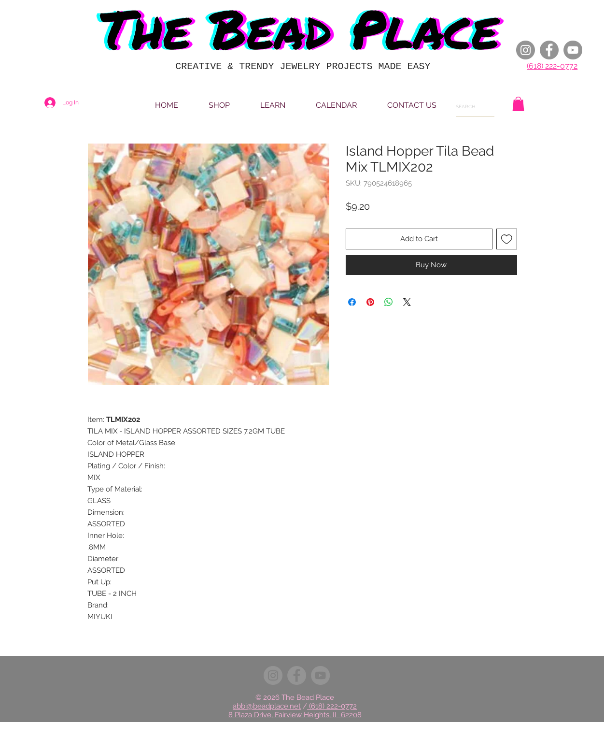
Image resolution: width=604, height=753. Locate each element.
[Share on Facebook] (352, 302)
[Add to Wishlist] (506, 239)
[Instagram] (525, 50)
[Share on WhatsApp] (388, 302)
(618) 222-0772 (552, 66)
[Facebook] (549, 50)
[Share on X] (407, 302)
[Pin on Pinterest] (370, 302)
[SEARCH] (469, 107)
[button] (518, 104)
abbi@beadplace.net (267, 706)
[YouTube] (572, 50)
